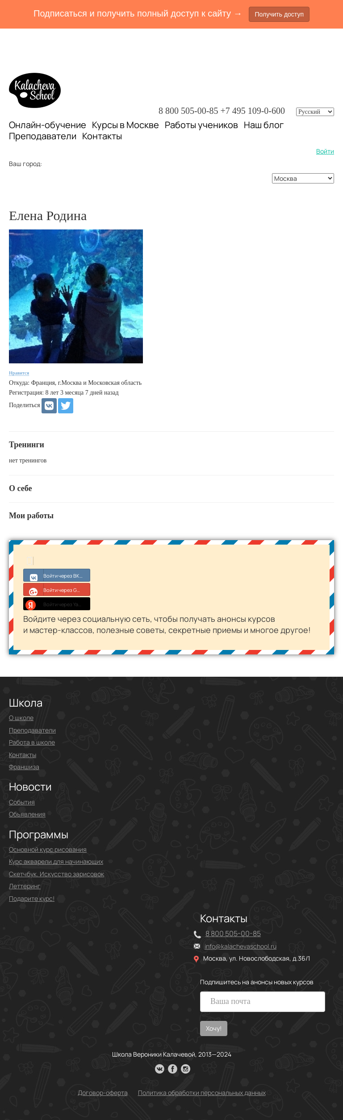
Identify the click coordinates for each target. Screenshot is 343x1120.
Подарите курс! (31, 898)
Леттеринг (25, 886)
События (22, 802)
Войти (325, 151)
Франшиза (24, 766)
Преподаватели (42, 136)
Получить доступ (279, 14)
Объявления (27, 814)
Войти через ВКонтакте (57, 575)
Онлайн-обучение (47, 125)
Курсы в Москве (125, 125)
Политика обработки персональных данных (202, 1092)
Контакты (102, 136)
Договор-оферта (103, 1092)
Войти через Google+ (57, 589)
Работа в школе (32, 742)
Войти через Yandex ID (57, 603)
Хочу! (214, 1028)
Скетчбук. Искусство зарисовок (56, 874)
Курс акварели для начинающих (56, 861)
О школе (21, 717)
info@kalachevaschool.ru (240, 946)
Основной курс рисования (48, 849)
